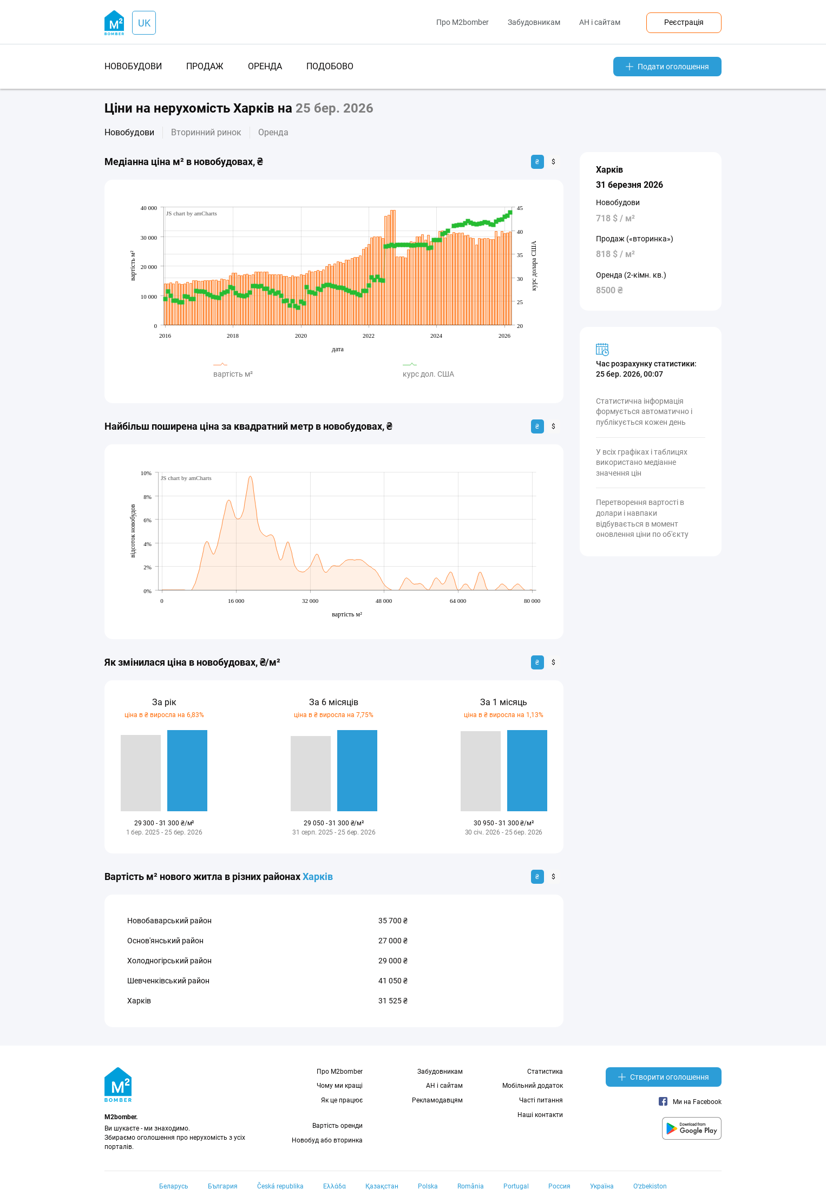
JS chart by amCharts (191, 213)
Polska (428, 1186)
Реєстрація (684, 22)
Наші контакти (540, 1115)
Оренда (273, 132)
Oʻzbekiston (650, 1186)
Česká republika (280, 1186)
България (223, 1186)
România (470, 1186)
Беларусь (173, 1186)
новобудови (133, 66)
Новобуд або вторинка (327, 1140)
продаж (205, 66)
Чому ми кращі (340, 1085)
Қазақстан (381, 1186)
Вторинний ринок (206, 132)
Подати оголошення (667, 66)
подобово (329, 66)
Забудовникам (534, 22)
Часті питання (541, 1100)
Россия (559, 1186)
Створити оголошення (663, 1077)
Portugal (516, 1186)
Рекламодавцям (437, 1100)
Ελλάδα (334, 1186)
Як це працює (342, 1100)
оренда (265, 66)
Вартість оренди (337, 1125)
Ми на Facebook (690, 1102)
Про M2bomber (462, 22)
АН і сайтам (599, 22)
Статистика (545, 1071)
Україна (602, 1186)
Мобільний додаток (532, 1085)
